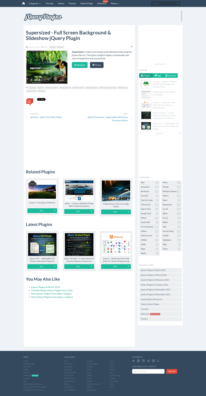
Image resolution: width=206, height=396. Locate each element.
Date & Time (150, 209)
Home (25, 361)
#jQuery (41, 91)
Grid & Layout (150, 235)
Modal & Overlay (172, 191)
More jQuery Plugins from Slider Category (51, 293)
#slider (41, 88)
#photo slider (78, 88)
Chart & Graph (150, 200)
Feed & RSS (150, 222)
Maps (150, 249)
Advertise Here (160, 64)
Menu (172, 182)
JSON (150, 244)
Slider (52, 47)
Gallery (60, 47)
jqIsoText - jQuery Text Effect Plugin (46, 117)
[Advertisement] (79, 145)
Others (172, 196)
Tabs (172, 227)
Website (79, 65)
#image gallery (92, 88)
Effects (150, 218)
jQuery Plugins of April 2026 (160, 270)
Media (150, 253)
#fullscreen (31, 91)
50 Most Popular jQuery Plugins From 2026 (52, 290)
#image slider (65, 88)
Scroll (172, 209)
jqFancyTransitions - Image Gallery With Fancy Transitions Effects (108, 119)
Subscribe (171, 371)
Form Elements (150, 227)
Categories (35, 3)
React (172, 200)
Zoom (172, 249)
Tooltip (172, 235)
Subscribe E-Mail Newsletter (35, 387)
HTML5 (150, 240)
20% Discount (155, 314)
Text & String (172, 231)
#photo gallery (52, 88)
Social (172, 218)
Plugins (145, 75)
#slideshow (122, 88)
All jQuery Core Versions (33, 390)
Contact (160, 319)
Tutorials (49, 3)
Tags (157, 75)
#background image (108, 88)
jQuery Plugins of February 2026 (160, 280)
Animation (150, 187)
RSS (24, 381)
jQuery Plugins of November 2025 (160, 294)
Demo (96, 65)
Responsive (172, 205)
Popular (72, 3)
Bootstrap (150, 191)
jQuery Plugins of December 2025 (160, 289)
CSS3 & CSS (150, 205)
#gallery (32, 88)
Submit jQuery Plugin (160, 304)
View (47, 211)
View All (168, 133)
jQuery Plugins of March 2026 (45, 287)
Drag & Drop (150, 213)
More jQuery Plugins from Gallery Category (52, 297)
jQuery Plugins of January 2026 (160, 284)
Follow (115, 3)
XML (172, 244)
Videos (61, 3)
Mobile (172, 187)
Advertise (102, 2)
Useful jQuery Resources (160, 299)
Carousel (150, 196)
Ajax (150, 182)
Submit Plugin (86, 3)
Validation (172, 240)
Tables (172, 222)
